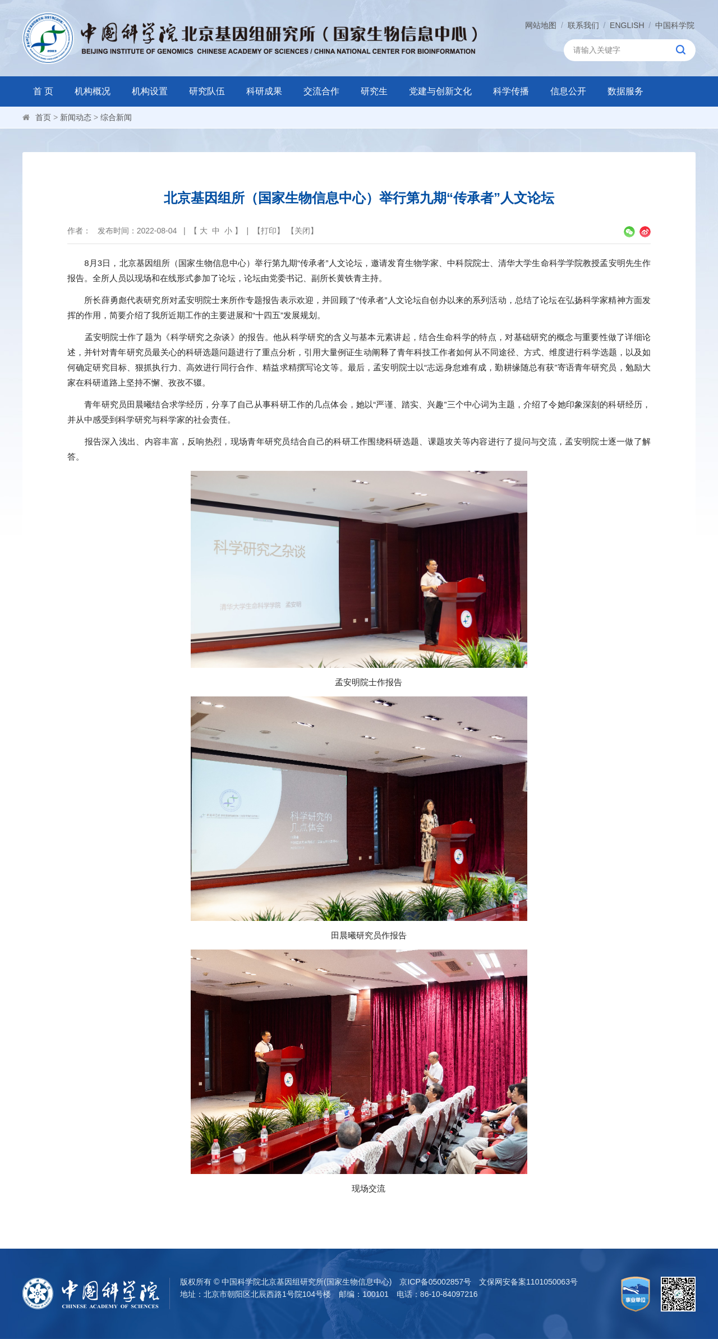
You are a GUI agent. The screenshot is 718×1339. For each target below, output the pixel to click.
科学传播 (511, 91)
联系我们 (583, 25)
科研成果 (264, 91)
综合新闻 (116, 117)
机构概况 (93, 91)
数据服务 (625, 91)
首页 (43, 117)
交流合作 (321, 91)
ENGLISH (627, 25)
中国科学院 (674, 25)
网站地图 (540, 25)
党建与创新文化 (440, 91)
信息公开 (568, 91)
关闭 (302, 230)
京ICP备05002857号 (435, 1281)
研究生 (374, 91)
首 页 (43, 91)
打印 (269, 230)
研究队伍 (207, 91)
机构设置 (150, 91)
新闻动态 (75, 117)
